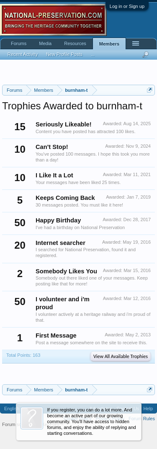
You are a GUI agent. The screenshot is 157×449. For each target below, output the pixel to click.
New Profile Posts (64, 54)
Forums (18, 43)
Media (45, 43)
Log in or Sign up (127, 6)
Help (148, 408)
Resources (75, 43)
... (93, 54)
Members (109, 43)
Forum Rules (142, 418)
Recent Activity (23, 54)
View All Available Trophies (120, 356)
